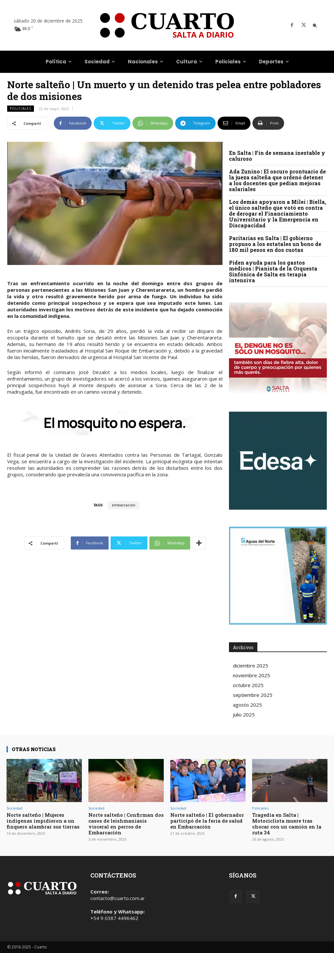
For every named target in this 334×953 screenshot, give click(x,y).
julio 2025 (244, 714)
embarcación (123, 505)
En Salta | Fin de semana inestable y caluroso (277, 155)
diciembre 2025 (250, 665)
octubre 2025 (248, 685)
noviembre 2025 (251, 675)
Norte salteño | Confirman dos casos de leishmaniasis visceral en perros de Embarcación (126, 824)
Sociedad (15, 808)
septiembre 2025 (252, 695)
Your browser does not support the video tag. (278, 461)
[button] (314, 25)
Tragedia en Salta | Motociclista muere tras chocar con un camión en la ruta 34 (286, 824)
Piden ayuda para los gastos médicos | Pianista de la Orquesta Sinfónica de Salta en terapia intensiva (273, 271)
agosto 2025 (247, 704)
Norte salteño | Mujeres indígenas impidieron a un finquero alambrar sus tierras (43, 821)
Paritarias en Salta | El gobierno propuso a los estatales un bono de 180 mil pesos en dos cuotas (275, 244)
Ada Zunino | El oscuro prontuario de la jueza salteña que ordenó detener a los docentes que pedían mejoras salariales (277, 180)
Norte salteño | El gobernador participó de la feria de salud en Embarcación (207, 821)
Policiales (20, 109)
